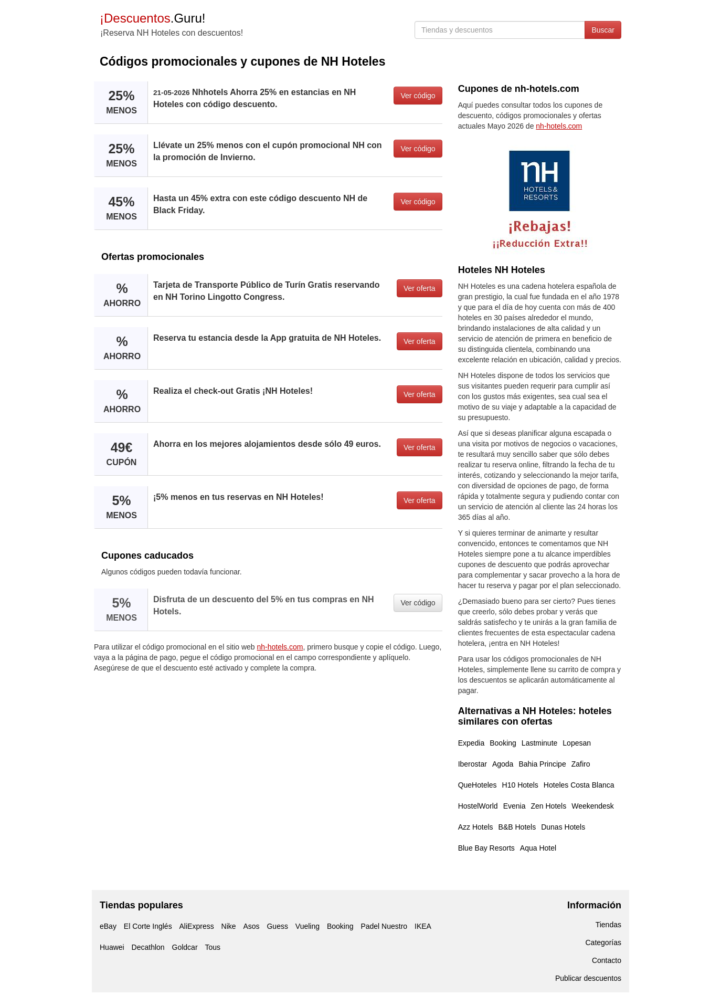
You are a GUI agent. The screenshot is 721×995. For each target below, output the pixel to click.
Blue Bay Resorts (486, 848)
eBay (108, 926)
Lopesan (577, 743)
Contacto (606, 960)
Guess (277, 926)
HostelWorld (478, 806)
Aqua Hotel (538, 848)
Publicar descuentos (588, 978)
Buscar (602, 30)
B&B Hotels (517, 827)
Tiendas (608, 924)
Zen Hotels (548, 806)
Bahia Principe (542, 764)
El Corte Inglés (148, 926)
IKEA (423, 926)
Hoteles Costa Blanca (579, 785)
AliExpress (196, 926)
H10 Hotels (520, 785)
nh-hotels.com (280, 647)
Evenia (514, 806)
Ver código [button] (417, 95)
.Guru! (152, 18)
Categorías (603, 942)
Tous (212, 947)
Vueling (307, 926)
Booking (503, 743)
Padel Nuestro (383, 926)
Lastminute (539, 743)
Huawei (112, 947)
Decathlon (148, 947)
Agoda (502, 764)
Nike (228, 926)
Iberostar (472, 764)
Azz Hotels (475, 827)
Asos (251, 926)
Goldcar (185, 947)
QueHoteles (477, 785)
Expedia (471, 743)
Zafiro (580, 764)
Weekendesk (592, 806)
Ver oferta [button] (420, 288)
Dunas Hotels (563, 827)
